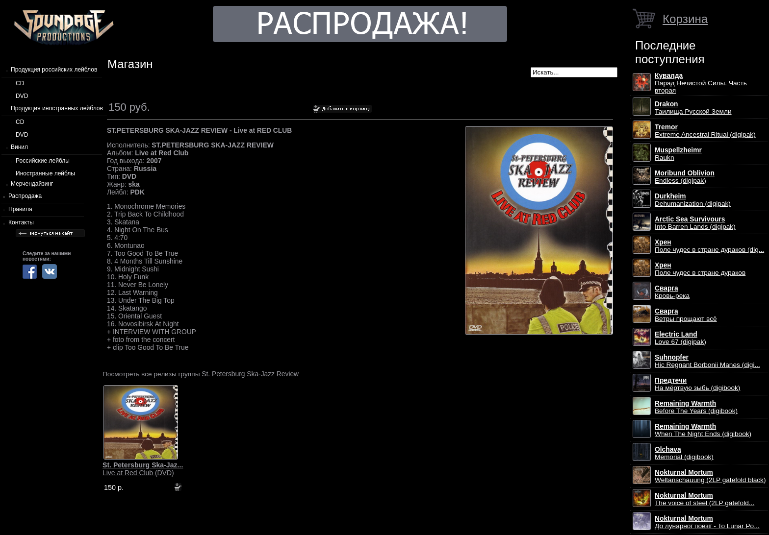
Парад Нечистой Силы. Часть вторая (701, 83)
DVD (22, 96)
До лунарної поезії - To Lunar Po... (707, 522)
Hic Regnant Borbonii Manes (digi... (707, 361)
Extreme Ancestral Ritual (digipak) (705, 130)
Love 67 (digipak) (680, 338)
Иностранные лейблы (45, 173)
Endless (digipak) (685, 177)
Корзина (685, 18)
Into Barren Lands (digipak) (695, 223)
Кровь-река (672, 292)
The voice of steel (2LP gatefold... (704, 499)
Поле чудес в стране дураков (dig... (709, 246)
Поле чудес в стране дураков (700, 269)
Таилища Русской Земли (693, 107)
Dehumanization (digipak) (693, 200)
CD (20, 83)
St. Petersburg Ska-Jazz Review (250, 374)
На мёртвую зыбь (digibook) (697, 384)
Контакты (21, 222)
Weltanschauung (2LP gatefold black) (710, 476)
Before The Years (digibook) (696, 407)
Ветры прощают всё (686, 315)
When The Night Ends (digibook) (703, 430)
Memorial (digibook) (684, 453)
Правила (20, 209)
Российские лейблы (43, 160)
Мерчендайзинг (32, 183)
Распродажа (25, 196)
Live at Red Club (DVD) (143, 469)
